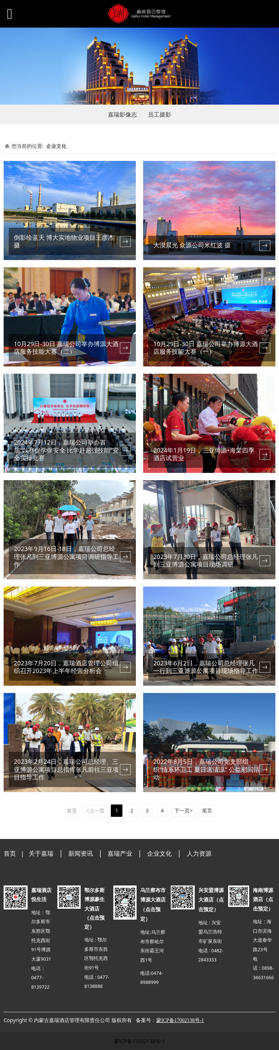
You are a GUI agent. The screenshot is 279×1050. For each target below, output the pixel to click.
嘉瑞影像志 (122, 114)
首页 (10, 853)
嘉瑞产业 (120, 853)
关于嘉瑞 (41, 853)
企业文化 (56, 145)
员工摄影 (159, 114)
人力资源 (199, 853)
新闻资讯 (80, 853)
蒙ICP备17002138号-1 (139, 1041)
